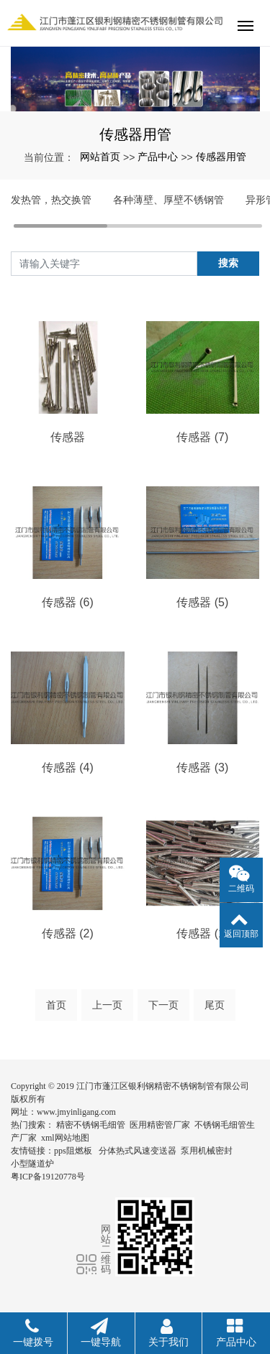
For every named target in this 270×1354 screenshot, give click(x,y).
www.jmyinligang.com (76, 1112)
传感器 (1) (202, 933)
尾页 (214, 1005)
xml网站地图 (65, 1138)
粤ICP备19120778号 (48, 1177)
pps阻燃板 (73, 1151)
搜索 (228, 263)
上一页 (107, 1005)
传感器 (67, 437)
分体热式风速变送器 (137, 1151)
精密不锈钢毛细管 (90, 1125)
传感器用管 (221, 156)
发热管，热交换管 (51, 199)
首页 (56, 1005)
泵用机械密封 (207, 1151)
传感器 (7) (202, 437)
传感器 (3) (202, 767)
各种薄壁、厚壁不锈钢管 (168, 199)
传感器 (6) (68, 602)
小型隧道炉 (32, 1164)
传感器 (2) (68, 933)
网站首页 (100, 156)
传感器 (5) (202, 602)
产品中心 (158, 156)
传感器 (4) (68, 767)
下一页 (163, 1005)
